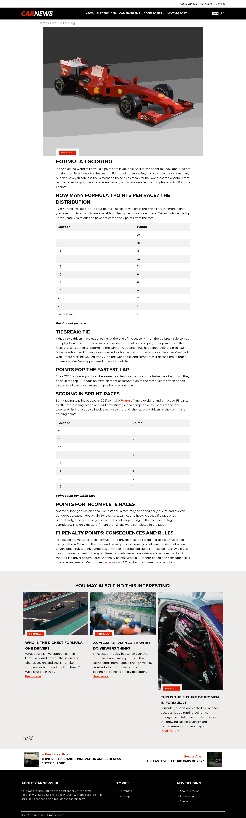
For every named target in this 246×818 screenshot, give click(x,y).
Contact (220, 3)
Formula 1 (67, 152)
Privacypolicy (55, 815)
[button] (222, 13)
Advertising (206, 3)
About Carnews (188, 3)
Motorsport (126, 796)
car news (109, 562)
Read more (34, 676)
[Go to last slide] (25, 737)
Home (43, 23)
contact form (77, 798)
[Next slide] (31, 737)
